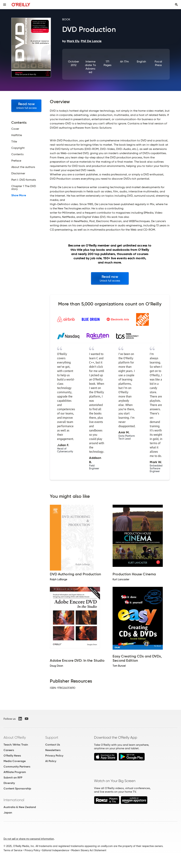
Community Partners (17, 766)
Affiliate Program (15, 772)
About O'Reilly (15, 737)
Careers (9, 750)
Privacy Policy (54, 755)
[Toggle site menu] (4, 4)
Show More (18, 195)
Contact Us (52, 744)
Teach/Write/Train (16, 744)
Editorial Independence (55, 850)
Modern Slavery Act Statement (88, 850)
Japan (8, 812)
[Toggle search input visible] (176, 4)
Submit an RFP (13, 777)
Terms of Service (13, 850)
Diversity (9, 783)
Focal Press (158, 63)
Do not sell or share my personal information (29, 838)
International (14, 800)
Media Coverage (15, 761)
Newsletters (52, 750)
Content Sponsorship (17, 788)
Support (51, 737)
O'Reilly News (12, 755)
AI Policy (50, 761)
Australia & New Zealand (20, 807)
